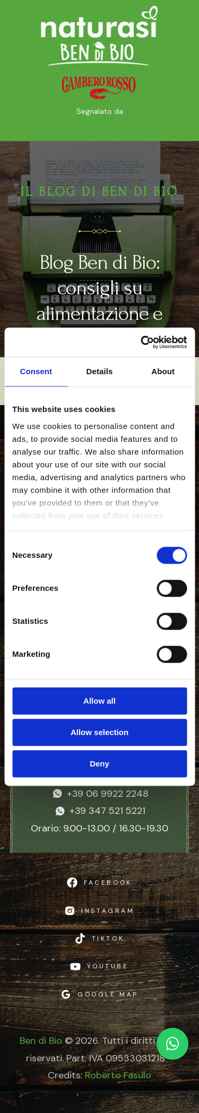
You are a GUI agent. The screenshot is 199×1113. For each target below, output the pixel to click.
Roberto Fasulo (118, 1075)
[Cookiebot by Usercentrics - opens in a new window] (142, 342)
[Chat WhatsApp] (172, 1044)
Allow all (99, 700)
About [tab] (163, 371)
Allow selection (99, 732)
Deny (99, 763)
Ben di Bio (41, 1040)
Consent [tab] (36, 371)
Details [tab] (99, 371)
